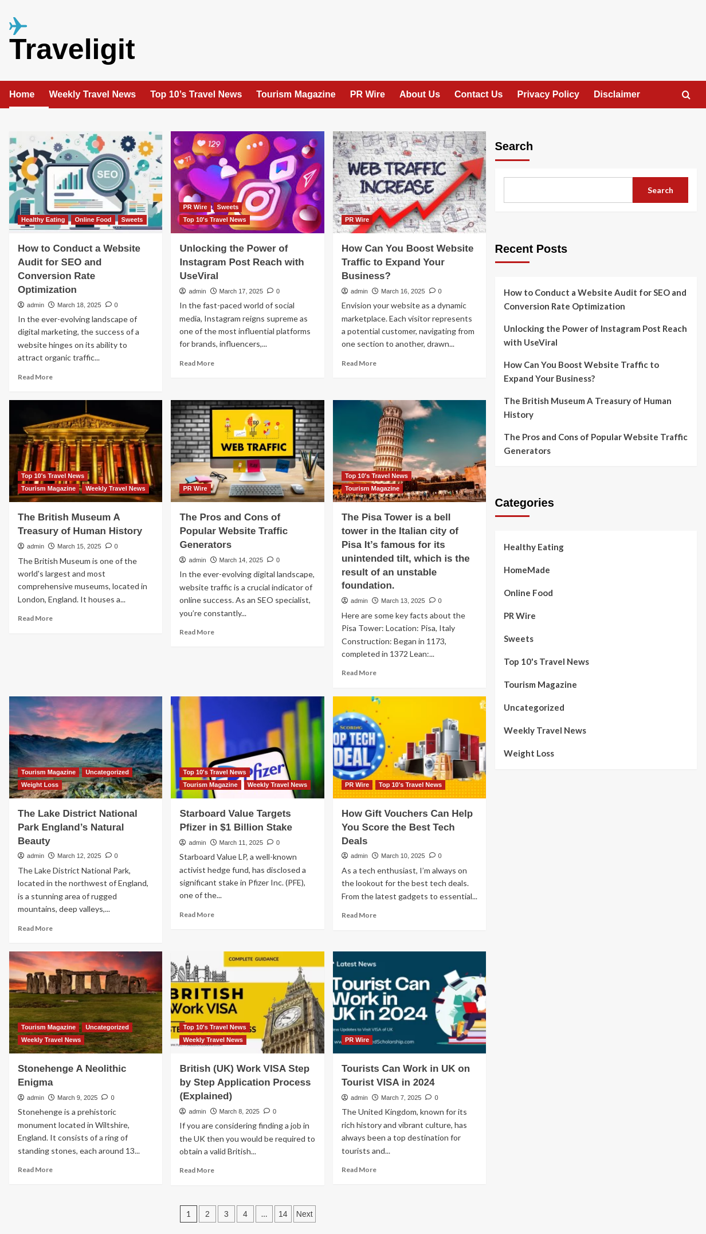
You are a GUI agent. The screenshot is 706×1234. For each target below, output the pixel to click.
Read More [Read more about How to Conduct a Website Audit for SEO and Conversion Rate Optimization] (35, 377)
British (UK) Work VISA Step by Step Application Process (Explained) (245, 1082)
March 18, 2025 (79, 304)
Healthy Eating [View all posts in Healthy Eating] (43, 219)
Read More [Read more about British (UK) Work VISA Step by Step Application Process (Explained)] (196, 1170)
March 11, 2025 (241, 842)
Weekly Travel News (92, 94)
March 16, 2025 (403, 291)
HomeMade (527, 570)
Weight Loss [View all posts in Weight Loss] (39, 784)
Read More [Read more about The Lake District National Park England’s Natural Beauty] (35, 928)
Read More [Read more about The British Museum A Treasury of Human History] (35, 618)
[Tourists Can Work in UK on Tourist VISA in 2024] (409, 1002)
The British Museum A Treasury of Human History (588, 407)
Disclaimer (617, 94)
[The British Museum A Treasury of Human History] (85, 451)
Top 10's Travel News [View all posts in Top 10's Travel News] (214, 219)
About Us (419, 94)
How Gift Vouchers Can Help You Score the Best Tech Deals (407, 827)
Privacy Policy (548, 94)
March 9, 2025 (77, 1097)
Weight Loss (529, 753)
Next (304, 1214)
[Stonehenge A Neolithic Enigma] (85, 1002)
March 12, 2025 (79, 855)
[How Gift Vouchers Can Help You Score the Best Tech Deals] (409, 747)
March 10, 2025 (403, 855)
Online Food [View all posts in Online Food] (92, 219)
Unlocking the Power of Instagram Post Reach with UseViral (241, 262)
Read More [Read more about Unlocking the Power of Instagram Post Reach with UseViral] (196, 363)
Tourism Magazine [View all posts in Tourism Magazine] (48, 488)
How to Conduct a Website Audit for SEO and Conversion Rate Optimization (595, 299)
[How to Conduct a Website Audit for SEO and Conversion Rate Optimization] (85, 182)
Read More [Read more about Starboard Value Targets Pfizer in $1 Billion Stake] (196, 914)
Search (514, 146)
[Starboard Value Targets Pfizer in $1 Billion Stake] (247, 747)
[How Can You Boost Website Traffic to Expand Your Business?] (409, 182)
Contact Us (478, 94)
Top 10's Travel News (546, 661)
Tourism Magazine (295, 94)
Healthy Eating (534, 547)
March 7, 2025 (401, 1097)
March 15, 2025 (79, 546)
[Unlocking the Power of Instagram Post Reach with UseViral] (247, 182)
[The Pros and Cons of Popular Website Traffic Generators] (247, 451)
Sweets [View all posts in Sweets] (132, 219)
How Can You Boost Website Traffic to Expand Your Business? (407, 262)
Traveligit (72, 49)
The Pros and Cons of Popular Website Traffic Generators (233, 531)
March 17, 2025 (241, 291)
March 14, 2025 (241, 560)
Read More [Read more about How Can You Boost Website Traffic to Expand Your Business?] (359, 363)
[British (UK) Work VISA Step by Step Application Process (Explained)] (247, 1002)
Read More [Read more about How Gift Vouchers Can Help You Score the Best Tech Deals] (359, 915)
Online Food (528, 592)
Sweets (519, 638)
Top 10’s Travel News (196, 94)
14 (283, 1214)
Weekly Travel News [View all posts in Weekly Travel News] (115, 488)
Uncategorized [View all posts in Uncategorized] (107, 772)
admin (35, 304)
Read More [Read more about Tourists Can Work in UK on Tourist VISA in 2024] (359, 1169)
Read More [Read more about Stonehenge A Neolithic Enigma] (35, 1169)
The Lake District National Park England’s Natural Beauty (78, 827)
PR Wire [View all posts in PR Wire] (195, 206)
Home (21, 94)
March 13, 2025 (403, 600)
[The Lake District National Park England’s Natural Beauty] (85, 747)
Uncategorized (534, 707)
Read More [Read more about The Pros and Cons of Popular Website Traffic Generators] (196, 632)
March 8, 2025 (239, 1111)
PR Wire (367, 94)
